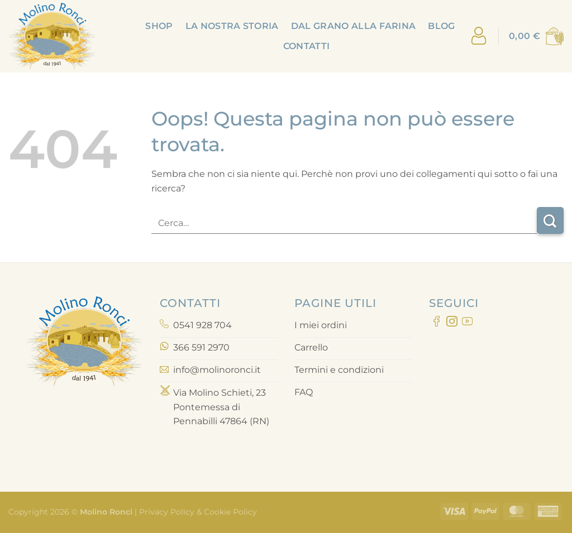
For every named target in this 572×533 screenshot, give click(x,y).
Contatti (306, 46)
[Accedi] (479, 36)
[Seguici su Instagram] (451, 323)
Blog (441, 26)
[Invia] (550, 220)
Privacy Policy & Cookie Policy (197, 512)
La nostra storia (232, 26)
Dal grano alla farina (353, 26)
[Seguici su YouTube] (467, 323)
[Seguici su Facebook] (436, 323)
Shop (159, 26)
